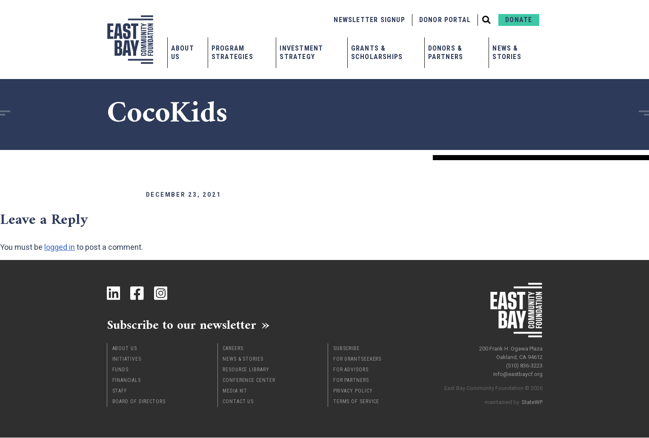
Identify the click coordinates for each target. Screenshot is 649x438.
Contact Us (238, 402)
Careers (233, 349)
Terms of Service (356, 402)
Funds (120, 370)
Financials (126, 381)
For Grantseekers (357, 359)
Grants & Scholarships (377, 52)
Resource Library (246, 370)
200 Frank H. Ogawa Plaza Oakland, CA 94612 (511, 352)
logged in (59, 247)
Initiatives (126, 359)
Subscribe (346, 349)
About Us (182, 52)
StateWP (532, 401)
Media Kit (235, 391)
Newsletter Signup (369, 20)
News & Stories (506, 52)
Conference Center (249, 381)
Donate (518, 20)
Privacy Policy (353, 391)
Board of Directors (139, 402)
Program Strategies (232, 52)
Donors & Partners (445, 52)
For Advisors (351, 370)
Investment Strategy (301, 52)
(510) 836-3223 (524, 365)
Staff (120, 391)
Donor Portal (445, 20)
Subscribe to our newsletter (183, 324)
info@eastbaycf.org (518, 373)
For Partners (351, 381)
